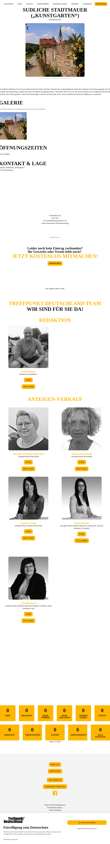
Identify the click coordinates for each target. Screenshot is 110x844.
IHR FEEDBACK (55, 780)
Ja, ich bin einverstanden (87, 822)
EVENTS (29, 4)
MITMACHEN (101, 4)
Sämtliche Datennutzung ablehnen (87, 828)
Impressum (14, 839)
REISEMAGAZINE (60, 4)
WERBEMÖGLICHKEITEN (55, 786)
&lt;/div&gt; (55, 490)
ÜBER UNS (55, 764)
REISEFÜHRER (43, 4)
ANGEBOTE (87, 4)
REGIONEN (9, 4)
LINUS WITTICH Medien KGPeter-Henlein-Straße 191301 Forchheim (55, 807)
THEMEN (74, 4)
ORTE (20, 4)
